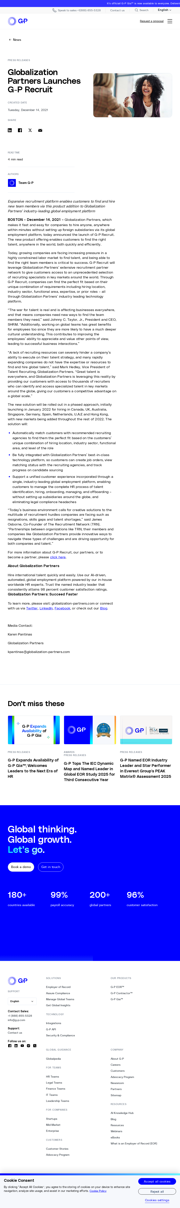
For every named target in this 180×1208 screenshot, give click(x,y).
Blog (103, 608)
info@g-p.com (16, 1020)
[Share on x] (30, 130)
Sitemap (116, 1095)
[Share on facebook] (20, 130)
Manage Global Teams (60, 999)
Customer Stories (57, 1148)
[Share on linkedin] (10, 130)
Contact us (15, 1032)
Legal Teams (54, 1082)
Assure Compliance (58, 993)
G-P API (51, 1029)
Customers (118, 1070)
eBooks (115, 1137)
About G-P (117, 1058)
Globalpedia (53, 1058)
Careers (115, 1064)
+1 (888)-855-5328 (20, 1015)
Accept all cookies (157, 1181)
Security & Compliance (60, 1035)
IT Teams (52, 1094)
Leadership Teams (57, 1100)
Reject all (157, 1191)
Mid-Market (53, 1124)
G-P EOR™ (117, 987)
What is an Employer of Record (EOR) (134, 1143)
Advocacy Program (58, 1154)
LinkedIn (46, 608)
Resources (117, 1125)
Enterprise (52, 1130)
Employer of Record (58, 987)
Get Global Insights (58, 1005)
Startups (51, 1118)
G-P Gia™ (117, 999)
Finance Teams (55, 1088)
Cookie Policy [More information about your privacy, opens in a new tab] (98, 1190)
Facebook (62, 608)
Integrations (53, 1023)
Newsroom (117, 1083)
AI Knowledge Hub (122, 1112)
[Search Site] (141, 10)
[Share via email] (40, 130)
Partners (116, 1089)
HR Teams (52, 1076)
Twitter (32, 608)
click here (58, 557)
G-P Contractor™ (122, 993)
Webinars (116, 1131)
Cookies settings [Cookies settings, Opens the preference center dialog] (157, 1200)
